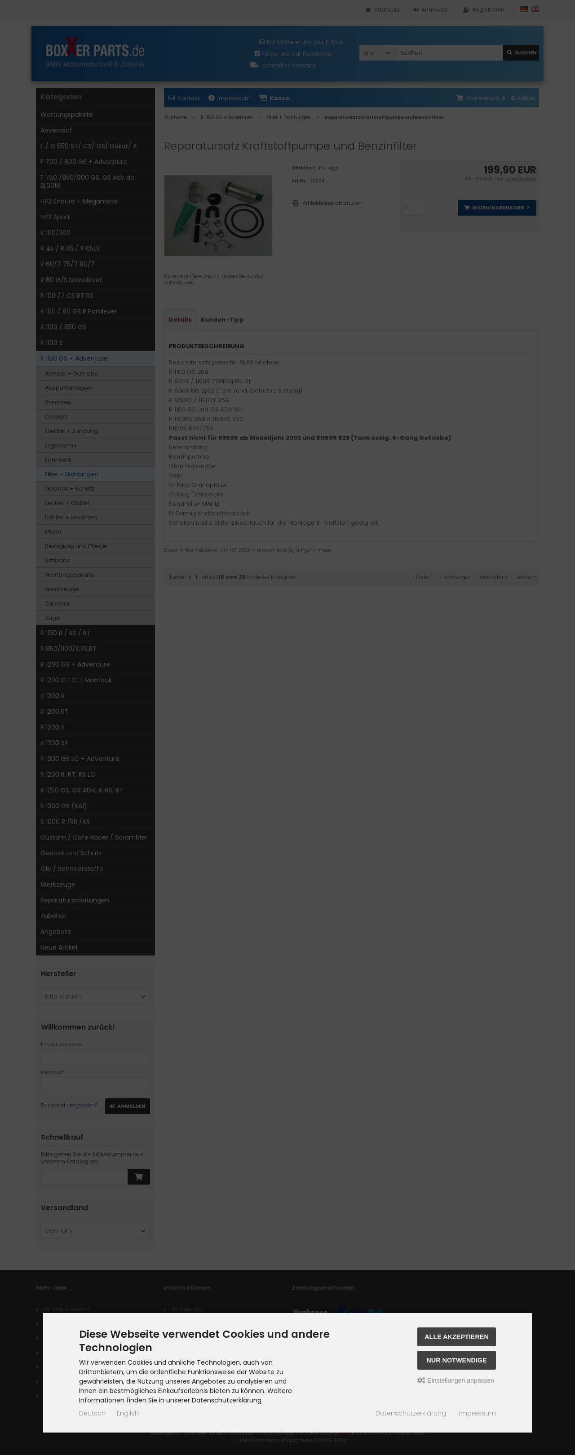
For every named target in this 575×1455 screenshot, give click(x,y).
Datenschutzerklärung (411, 1413)
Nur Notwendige (456, 1360)
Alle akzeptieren (457, 1336)
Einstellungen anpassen (455, 1380)
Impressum (477, 1413)
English (128, 1413)
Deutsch (92, 1413)
